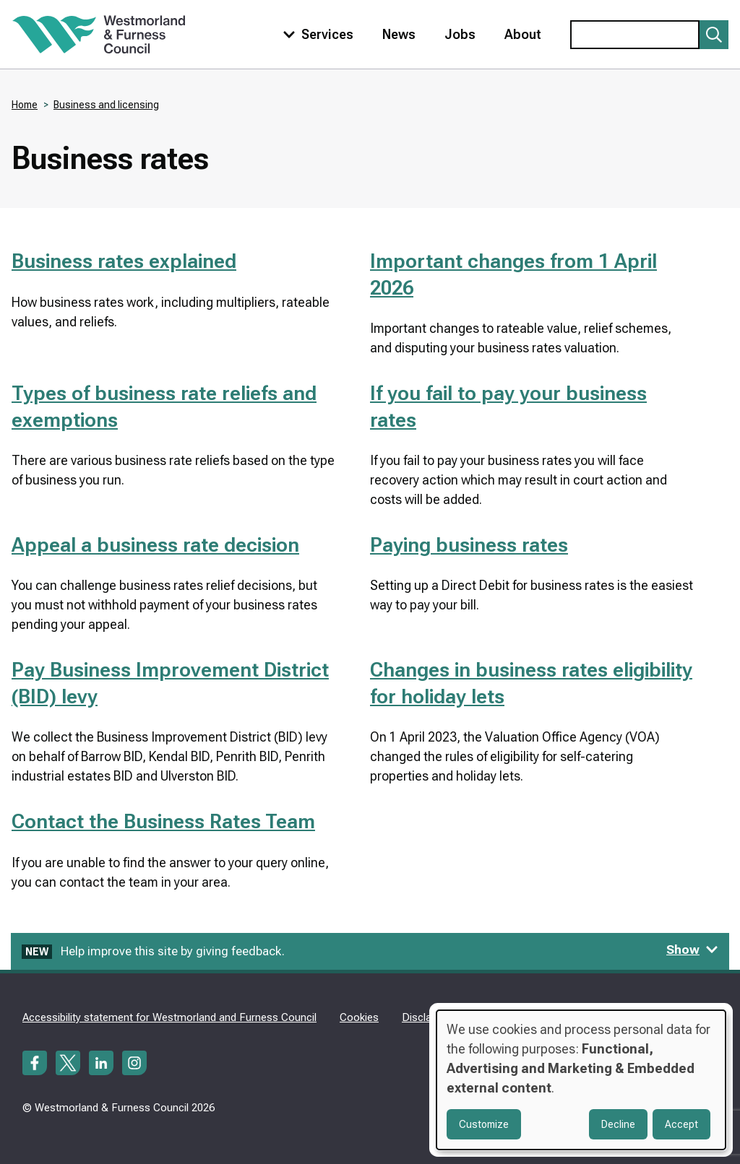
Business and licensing (106, 104)
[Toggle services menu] (315, 34)
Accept (681, 1124)
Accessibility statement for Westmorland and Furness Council (169, 1017)
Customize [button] (484, 1124)
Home (25, 104)
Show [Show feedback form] (692, 949)
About (522, 34)
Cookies (359, 1017)
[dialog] (581, 1080)
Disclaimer (427, 1017)
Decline (618, 1124)
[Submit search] (714, 34)
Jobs (460, 34)
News (399, 34)
